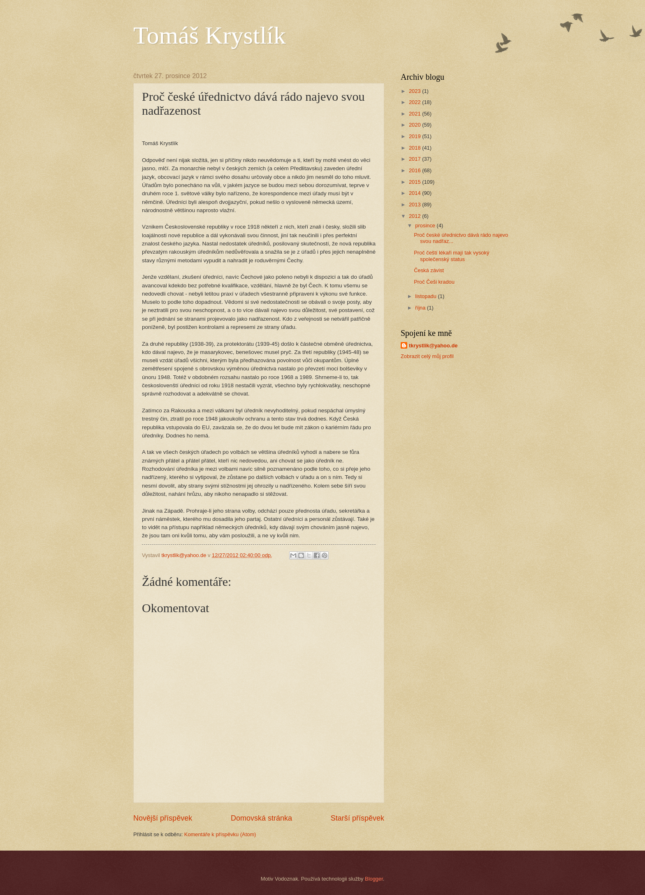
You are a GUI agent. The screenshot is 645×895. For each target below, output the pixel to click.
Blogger (374, 879)
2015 (415, 182)
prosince (425, 225)
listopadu (426, 296)
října (421, 308)
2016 (415, 170)
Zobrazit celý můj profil (427, 356)
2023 (415, 91)
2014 (415, 193)
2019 (415, 136)
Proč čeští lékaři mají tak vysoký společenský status (451, 256)
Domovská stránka (261, 818)
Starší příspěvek (357, 818)
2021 (415, 114)
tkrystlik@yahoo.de (433, 345)
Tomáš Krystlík (209, 35)
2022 (415, 102)
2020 (415, 125)
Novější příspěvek (162, 818)
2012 (415, 216)
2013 (415, 204)
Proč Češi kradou (434, 282)
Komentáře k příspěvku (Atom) (220, 834)
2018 (415, 148)
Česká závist (429, 270)
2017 (415, 159)
